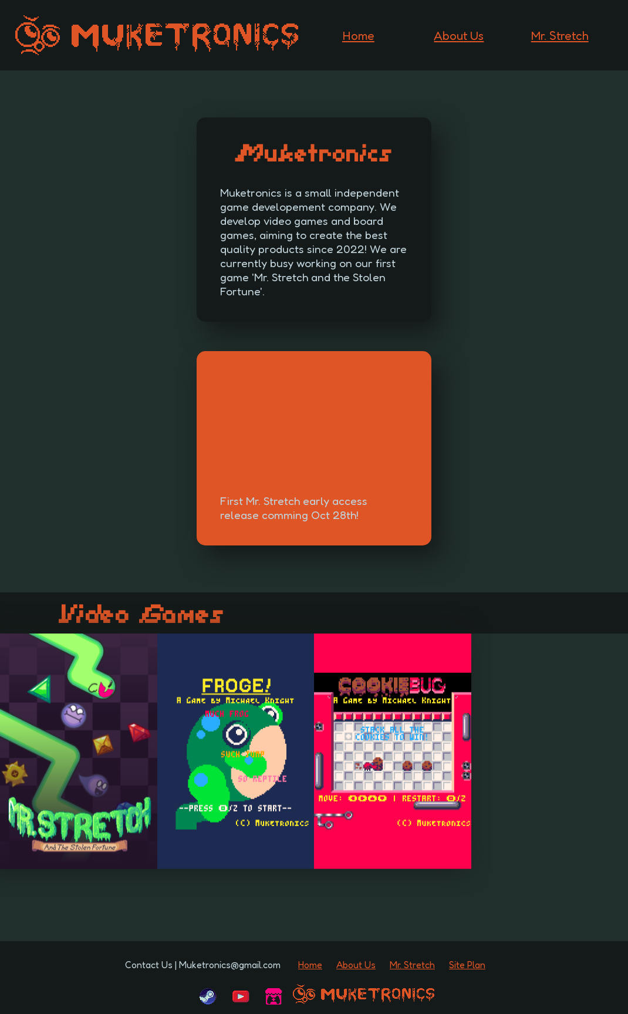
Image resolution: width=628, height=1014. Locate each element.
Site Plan (467, 965)
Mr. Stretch (560, 35)
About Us (459, 35)
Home (358, 35)
